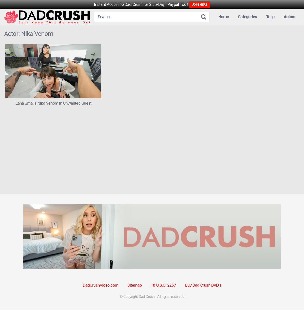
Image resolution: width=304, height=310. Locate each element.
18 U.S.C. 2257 (163, 285)
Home (223, 16)
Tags (270, 16)
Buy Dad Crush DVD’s (203, 285)
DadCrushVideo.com (100, 285)
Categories (247, 16)
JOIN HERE (199, 4)
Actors (289, 16)
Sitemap (134, 285)
